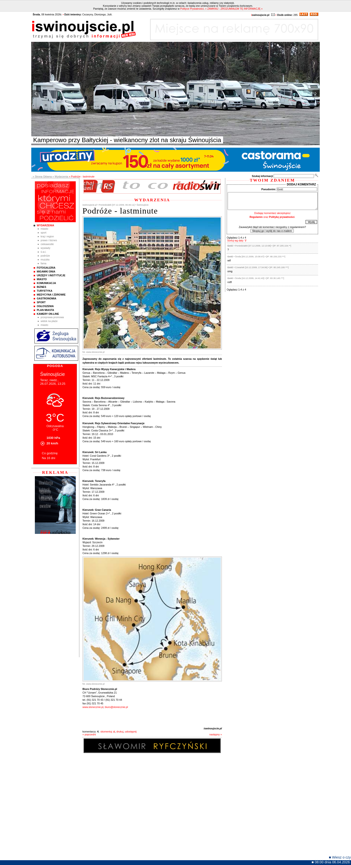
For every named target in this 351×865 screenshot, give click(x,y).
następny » (215, 734)
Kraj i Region (47, 236)
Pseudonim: (268, 189)
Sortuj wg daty (235, 240)
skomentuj (106, 731)
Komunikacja (46, 283)
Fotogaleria (46, 267)
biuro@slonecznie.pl (116, 707)
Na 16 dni (48, 458)
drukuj (119, 731)
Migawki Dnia (46, 271)
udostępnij (131, 731)
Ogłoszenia (45, 306)
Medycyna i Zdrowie (51, 294)
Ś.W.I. (43, 251)
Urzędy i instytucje (51, 275)
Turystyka (44, 290)
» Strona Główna (42, 176)
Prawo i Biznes (49, 240)
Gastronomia (46, 298)
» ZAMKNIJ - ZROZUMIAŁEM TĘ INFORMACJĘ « (234, 8)
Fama (43, 263)
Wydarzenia (45, 225)
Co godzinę (50, 453)
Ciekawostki (47, 244)
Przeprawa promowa (52, 317)
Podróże (45, 255)
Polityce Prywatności (192, 8)
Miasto (44, 228)
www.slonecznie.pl (92, 707)
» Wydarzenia (60, 176)
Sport (43, 232)
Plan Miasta (45, 310)
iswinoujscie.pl (213, 728)
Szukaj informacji (262, 176)
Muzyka (45, 259)
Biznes (41, 286)
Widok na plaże (49, 321)
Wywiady (45, 247)
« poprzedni (89, 734)
